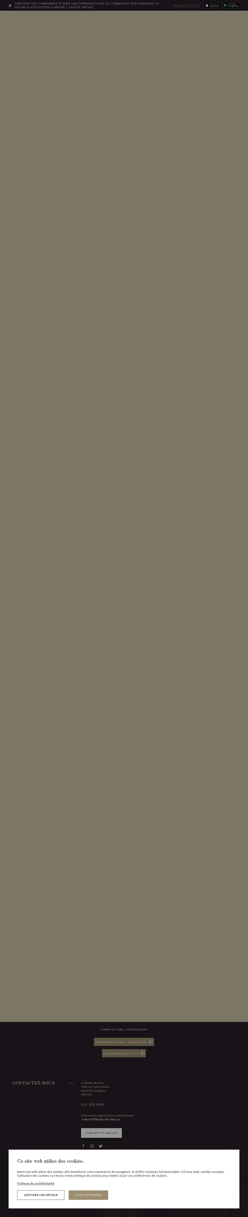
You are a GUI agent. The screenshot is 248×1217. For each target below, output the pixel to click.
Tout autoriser (88, 1195)
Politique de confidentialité (35, 1183)
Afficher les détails (41, 1195)
